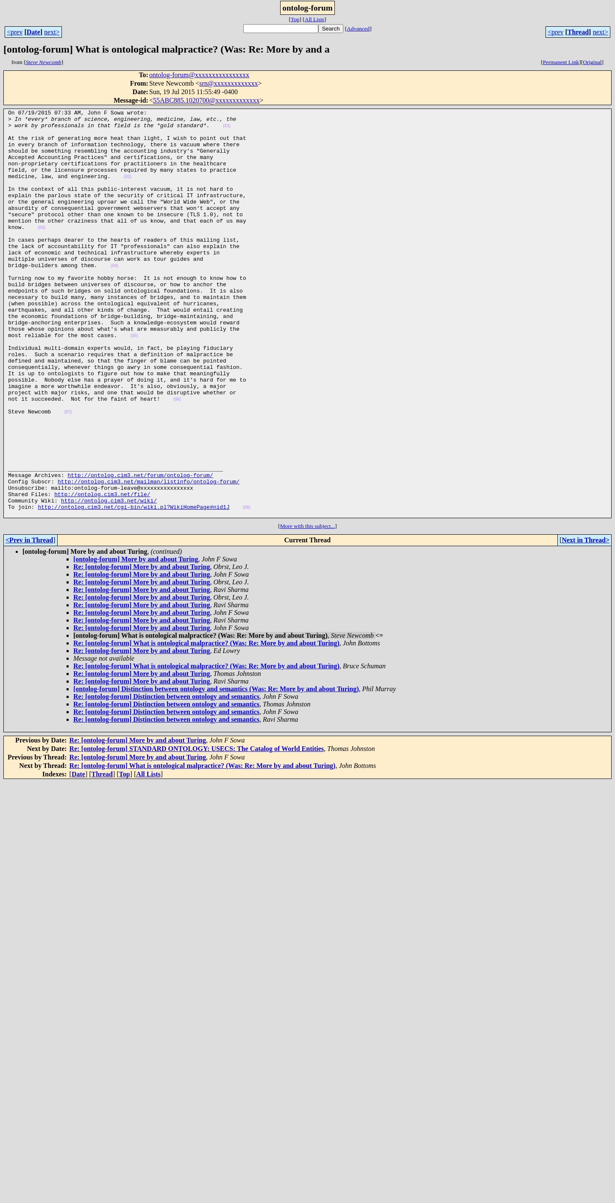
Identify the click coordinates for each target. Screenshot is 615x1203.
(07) (68, 473)
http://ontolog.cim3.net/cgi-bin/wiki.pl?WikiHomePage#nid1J (133, 587)
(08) (246, 587)
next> (52, 32)
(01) (227, 129)
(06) (177, 457)
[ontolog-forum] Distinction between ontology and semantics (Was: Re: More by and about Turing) (216, 770)
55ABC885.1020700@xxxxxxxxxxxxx (206, 100)
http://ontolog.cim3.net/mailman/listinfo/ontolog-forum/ (148, 556)
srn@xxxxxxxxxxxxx (228, 83)
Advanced (358, 28)
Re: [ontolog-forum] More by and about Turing (141, 648)
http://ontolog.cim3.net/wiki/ (109, 579)
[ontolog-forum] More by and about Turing (135, 640)
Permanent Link (561, 62)
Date (33, 32)
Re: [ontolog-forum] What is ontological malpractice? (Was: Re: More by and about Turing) (206, 724)
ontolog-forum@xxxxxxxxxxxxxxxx (199, 74)
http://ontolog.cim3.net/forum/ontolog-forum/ (140, 549)
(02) (127, 190)
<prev (14, 32)
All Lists (314, 19)
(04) (114, 297)
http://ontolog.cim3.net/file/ (102, 571)
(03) (41, 251)
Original (592, 62)
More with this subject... (307, 607)
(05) (134, 381)
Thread (578, 32)
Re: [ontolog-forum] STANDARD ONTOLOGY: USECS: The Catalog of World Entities (197, 830)
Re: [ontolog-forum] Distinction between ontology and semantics (166, 778)
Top (295, 19)
